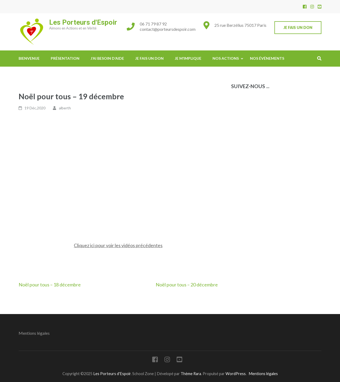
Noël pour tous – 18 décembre (50, 284)
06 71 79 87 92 (153, 23)
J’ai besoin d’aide (107, 58)
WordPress (236, 373)
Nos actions (225, 58)
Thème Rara (191, 373)
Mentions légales (34, 333)
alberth (65, 108)
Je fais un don (297, 27)
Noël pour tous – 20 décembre (187, 284)
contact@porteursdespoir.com (168, 29)
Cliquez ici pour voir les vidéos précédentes (118, 245)
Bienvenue (29, 58)
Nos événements (267, 58)
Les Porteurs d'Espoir (83, 22)
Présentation (65, 58)
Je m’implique (188, 58)
